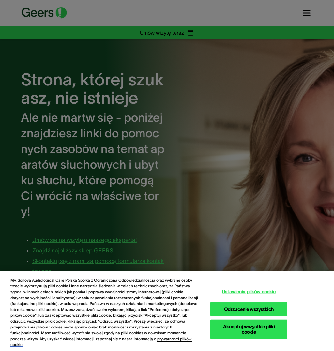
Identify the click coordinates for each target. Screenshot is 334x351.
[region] (167, 311)
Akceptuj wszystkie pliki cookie (249, 329)
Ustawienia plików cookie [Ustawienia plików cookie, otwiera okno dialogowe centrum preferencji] (249, 291)
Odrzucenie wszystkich (249, 309)
